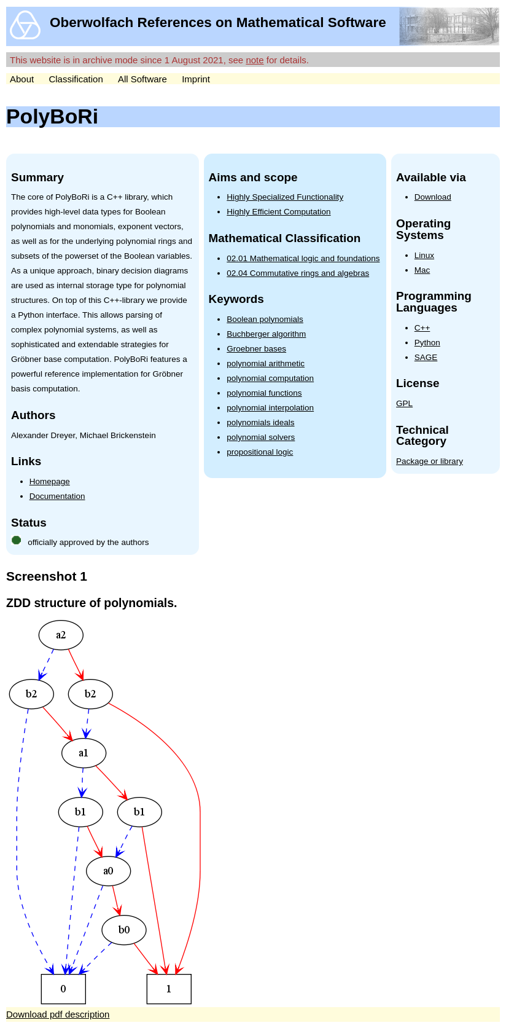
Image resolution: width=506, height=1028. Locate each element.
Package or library (429, 461)
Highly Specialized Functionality (285, 197)
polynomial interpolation (270, 407)
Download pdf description (57, 1014)
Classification (76, 79)
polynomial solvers (261, 437)
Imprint (196, 79)
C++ (422, 327)
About (22, 79)
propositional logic (260, 452)
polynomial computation (270, 378)
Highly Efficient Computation (278, 211)
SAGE (426, 357)
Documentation (57, 496)
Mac (422, 270)
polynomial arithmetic (266, 363)
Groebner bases (256, 348)
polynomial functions (264, 393)
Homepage (49, 481)
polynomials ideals (260, 422)
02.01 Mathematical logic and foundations (303, 258)
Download (433, 197)
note (254, 60)
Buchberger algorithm (266, 334)
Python (427, 342)
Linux (424, 255)
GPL (404, 403)
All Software (142, 79)
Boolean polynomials (265, 319)
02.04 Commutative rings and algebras (298, 273)
